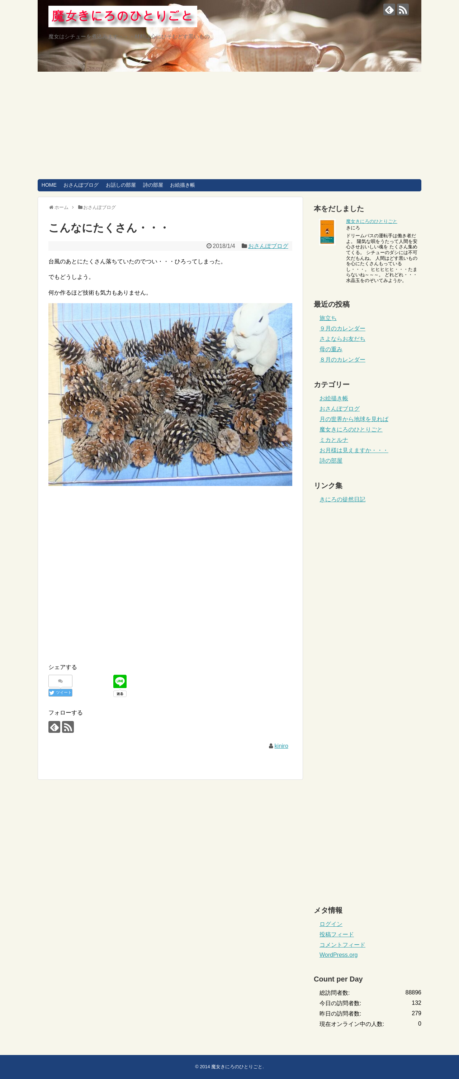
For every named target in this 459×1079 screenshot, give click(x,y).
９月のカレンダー (342, 328)
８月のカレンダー (342, 360)
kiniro (281, 746)
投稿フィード (337, 934)
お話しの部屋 (121, 185)
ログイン (331, 924)
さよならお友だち (342, 339)
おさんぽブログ (81, 185)
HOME (49, 185)
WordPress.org (339, 955)
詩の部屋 (153, 185)
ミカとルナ (334, 440)
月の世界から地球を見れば (354, 419)
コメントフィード (342, 945)
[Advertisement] (229, 125)
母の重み (331, 349)
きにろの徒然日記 (342, 499)
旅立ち (328, 318)
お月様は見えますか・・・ (354, 450)
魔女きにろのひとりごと (371, 221)
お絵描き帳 (182, 185)
